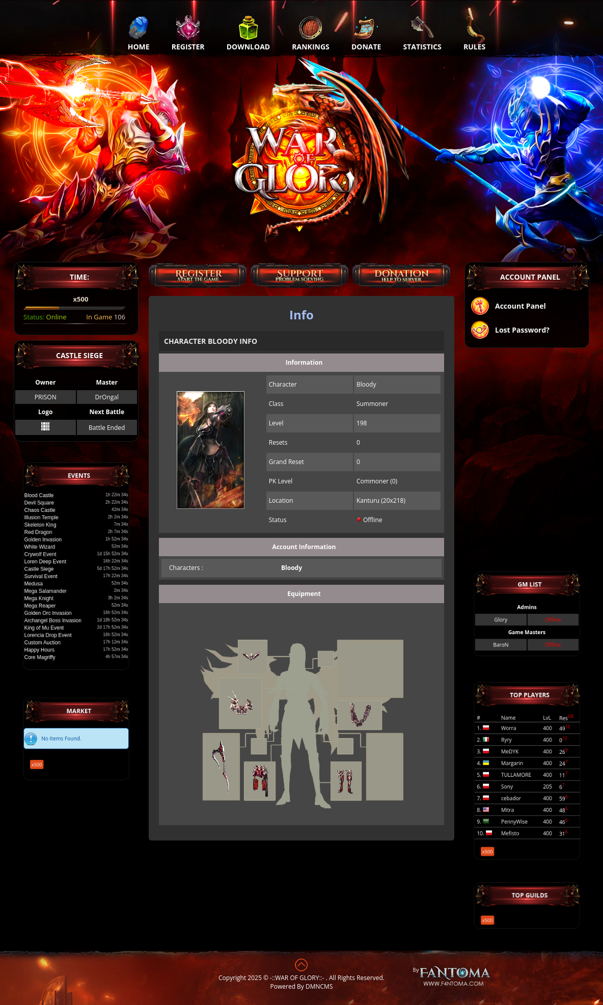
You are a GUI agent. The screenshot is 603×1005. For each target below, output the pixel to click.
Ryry (511, 747)
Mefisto (515, 817)
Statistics (422, 33)
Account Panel (508, 307)
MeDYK (514, 756)
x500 (47, 757)
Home (139, 33)
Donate (366, 33)
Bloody (291, 567)
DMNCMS (319, 986)
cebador (515, 791)
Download (248, 33)
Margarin (516, 765)
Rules (474, 33)
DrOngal (107, 397)
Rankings (310, 33)
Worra (513, 739)
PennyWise (518, 808)
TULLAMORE (519, 774)
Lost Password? (510, 331)
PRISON (46, 397)
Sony (512, 782)
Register (188, 33)
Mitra (512, 800)
